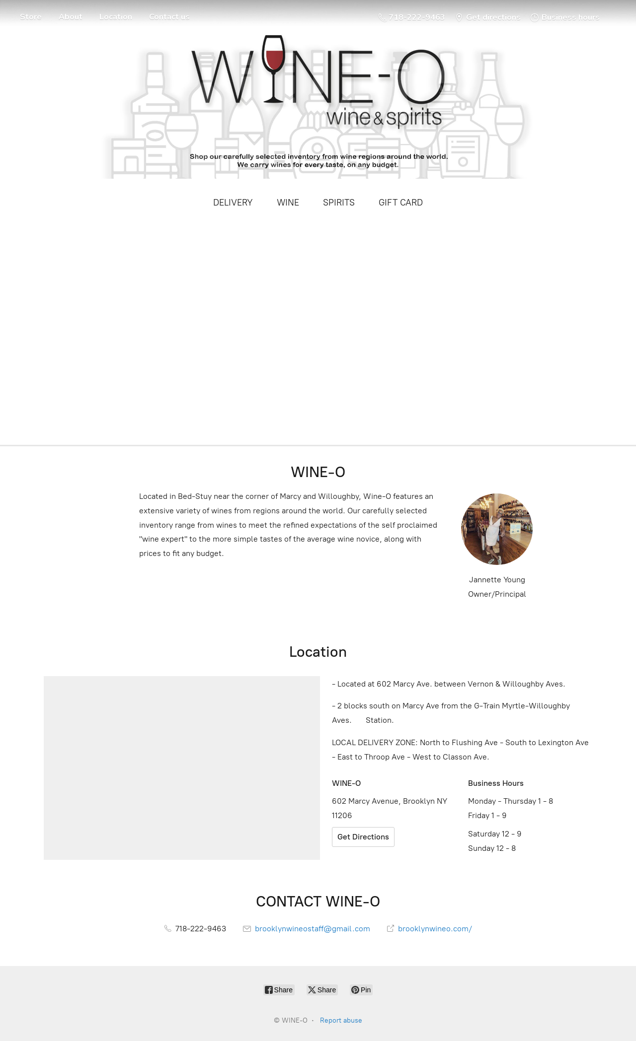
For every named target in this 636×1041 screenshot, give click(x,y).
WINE (288, 202)
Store (31, 16)
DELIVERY (233, 202)
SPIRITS (339, 202)
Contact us (169, 16)
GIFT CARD (401, 202)
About (70, 16)
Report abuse (341, 1020)
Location (115, 16)
